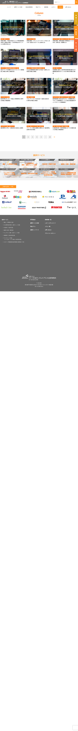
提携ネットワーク (34, 229)
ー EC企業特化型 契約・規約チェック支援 (11, 224)
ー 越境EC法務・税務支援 (8, 230)
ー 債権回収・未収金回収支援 (9, 235)
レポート (53, 7)
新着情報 (46, 7)
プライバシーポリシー (50, 233)
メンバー (9, 7)
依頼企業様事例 (29, 7)
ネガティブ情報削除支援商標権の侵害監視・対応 (67, 171)
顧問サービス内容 (18, 7)
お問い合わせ (68, 7)
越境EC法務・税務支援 (66, 162)
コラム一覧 (47, 226)
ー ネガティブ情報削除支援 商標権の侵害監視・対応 (13, 242)
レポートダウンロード (50, 223)
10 (50, 137)
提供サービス (5, 219)
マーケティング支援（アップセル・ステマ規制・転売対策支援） (48, 172)
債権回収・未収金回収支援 (28, 171)
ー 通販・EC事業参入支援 (8, 222)
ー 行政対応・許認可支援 (8, 227)
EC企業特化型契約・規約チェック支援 (28, 162)
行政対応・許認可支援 (47, 162)
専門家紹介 (33, 219)
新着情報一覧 (48, 219)
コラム (60, 7)
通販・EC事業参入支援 (8, 162)
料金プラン (38, 7)
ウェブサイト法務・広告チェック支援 (8, 171)
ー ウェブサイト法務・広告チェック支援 (11, 232)
